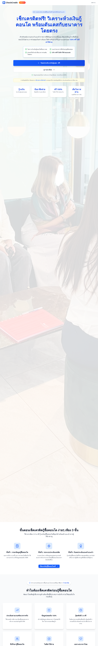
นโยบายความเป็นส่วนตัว (40, 80)
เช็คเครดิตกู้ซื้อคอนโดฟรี (49, 566)
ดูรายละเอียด (49, 70)
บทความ (93, 2)
